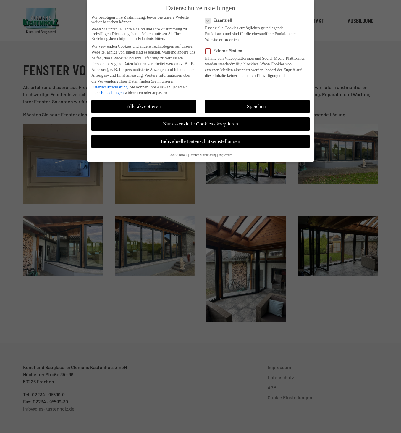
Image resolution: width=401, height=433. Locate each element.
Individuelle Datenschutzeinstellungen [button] (200, 137)
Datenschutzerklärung (109, 82)
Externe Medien (226, 46)
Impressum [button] (225, 150)
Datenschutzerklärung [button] (202, 150)
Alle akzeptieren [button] (144, 101)
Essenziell (221, 15)
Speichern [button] (257, 101)
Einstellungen (112, 88)
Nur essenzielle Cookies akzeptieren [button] (200, 119)
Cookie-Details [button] (178, 150)
